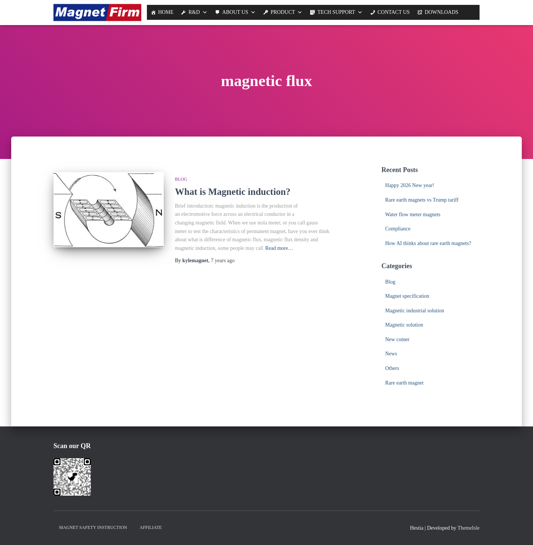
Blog (181, 179)
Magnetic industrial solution (414, 310)
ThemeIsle (468, 528)
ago (223, 260)
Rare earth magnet (404, 383)
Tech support (336, 12)
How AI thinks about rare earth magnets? (428, 243)
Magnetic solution (404, 325)
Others (392, 368)
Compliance (398, 229)
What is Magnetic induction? (232, 192)
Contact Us (394, 12)
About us (235, 12)
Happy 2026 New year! (409, 185)
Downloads (441, 12)
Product (283, 12)
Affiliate (151, 527)
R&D (194, 12)
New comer (397, 339)
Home (165, 12)
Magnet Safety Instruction (93, 527)
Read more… (279, 248)
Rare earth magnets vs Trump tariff (422, 200)
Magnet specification (407, 296)
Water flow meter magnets (413, 214)
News (391, 353)
